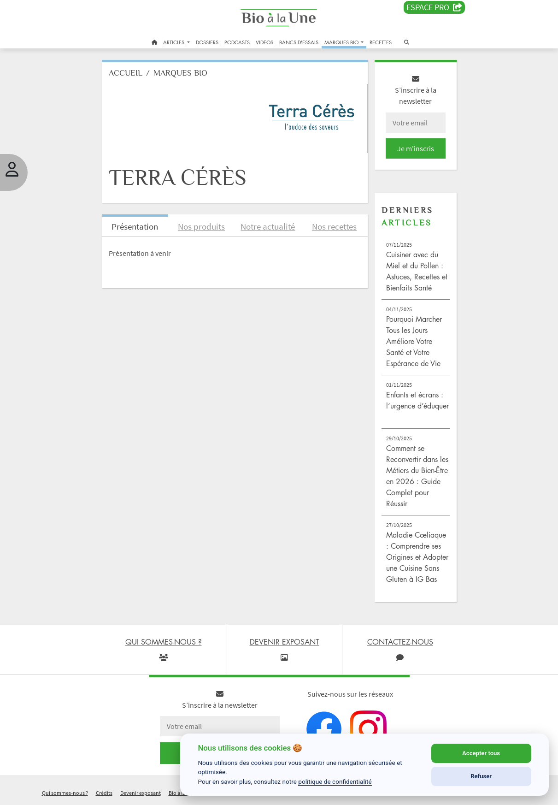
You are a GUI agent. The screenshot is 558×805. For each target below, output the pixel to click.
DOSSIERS (207, 42)
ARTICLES (174, 42)
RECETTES (381, 42)
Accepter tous (481, 753)
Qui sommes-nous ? (65, 792)
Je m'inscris (415, 148)
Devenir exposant (140, 792)
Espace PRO (434, 7)
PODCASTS (237, 42)
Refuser (481, 776)
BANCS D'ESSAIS (298, 42)
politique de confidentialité (335, 781)
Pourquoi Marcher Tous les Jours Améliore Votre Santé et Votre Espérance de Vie (414, 341)
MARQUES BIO (342, 42)
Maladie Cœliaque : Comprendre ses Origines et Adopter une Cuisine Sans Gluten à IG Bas (417, 557)
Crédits (104, 792)
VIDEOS (264, 42)
